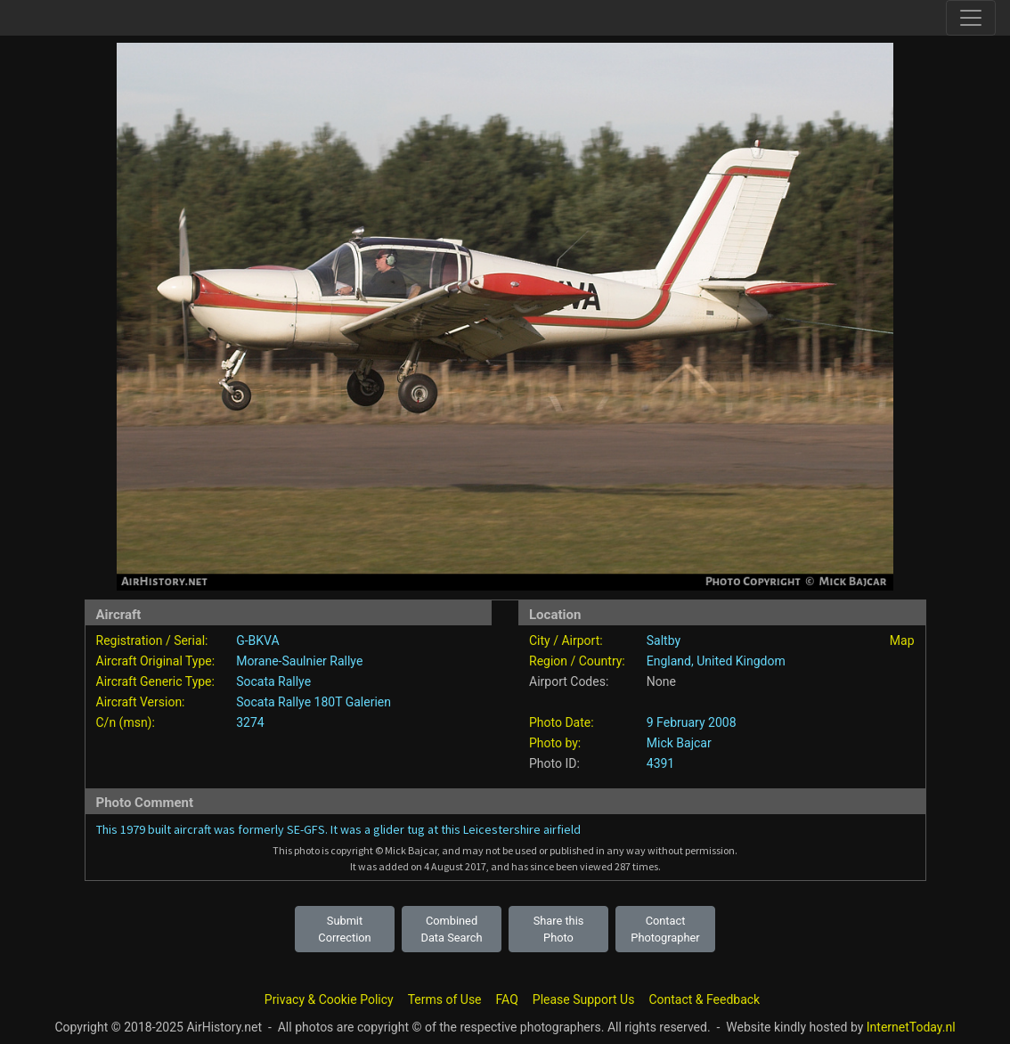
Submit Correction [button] (344, 929)
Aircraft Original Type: (156, 661)
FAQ (507, 999)
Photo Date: (561, 722)
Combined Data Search (452, 929)
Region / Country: (577, 661)
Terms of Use (445, 999)
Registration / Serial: (152, 640)
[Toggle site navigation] (971, 18)
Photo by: (555, 743)
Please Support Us (584, 999)
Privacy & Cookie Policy (329, 999)
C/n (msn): (125, 722)
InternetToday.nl (911, 1027)
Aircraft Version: (140, 702)
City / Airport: (566, 640)
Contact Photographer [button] (665, 929)
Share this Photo (559, 929)
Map (902, 640)
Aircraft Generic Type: (155, 681)
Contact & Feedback (704, 999)
